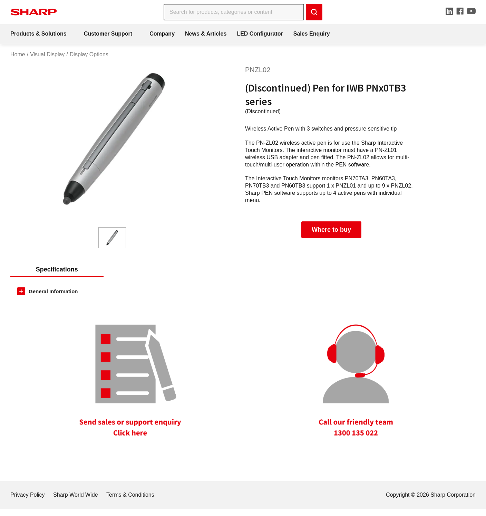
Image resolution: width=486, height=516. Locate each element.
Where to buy (331, 229)
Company (162, 34)
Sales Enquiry (311, 34)
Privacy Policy (27, 495)
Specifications (57, 269)
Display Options (89, 54)
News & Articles (205, 34)
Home (17, 54)
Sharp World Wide (75, 495)
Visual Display (47, 54)
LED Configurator (260, 34)
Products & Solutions (38, 34)
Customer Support (108, 34)
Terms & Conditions (130, 495)
